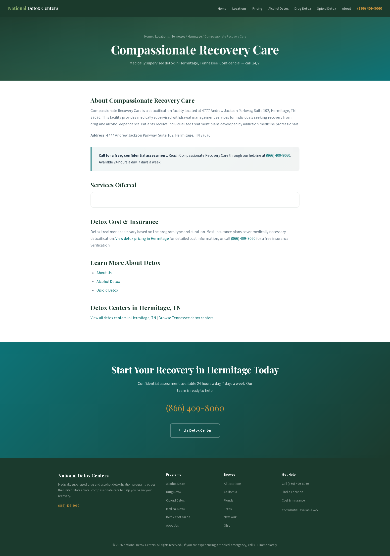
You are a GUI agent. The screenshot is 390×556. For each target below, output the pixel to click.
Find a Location (292, 492)
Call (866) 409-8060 (295, 483)
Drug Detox (302, 8)
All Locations (232, 483)
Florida (229, 500)
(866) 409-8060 (369, 8)
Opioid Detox (326, 8)
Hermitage (195, 36)
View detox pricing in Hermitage (142, 238)
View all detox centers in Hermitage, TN (123, 318)
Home (222, 8)
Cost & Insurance (293, 500)
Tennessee (178, 36)
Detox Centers (33, 8)
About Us (104, 273)
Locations (239, 8)
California (230, 492)
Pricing (257, 8)
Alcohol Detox (278, 8)
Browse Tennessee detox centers (185, 318)
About (346, 8)
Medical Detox (175, 508)
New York (230, 517)
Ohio (227, 525)
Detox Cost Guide (178, 517)
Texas (228, 508)
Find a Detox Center (195, 430)
